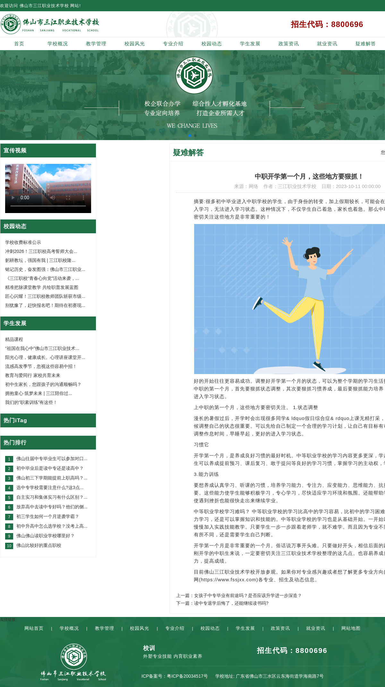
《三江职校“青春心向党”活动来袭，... (42, 278)
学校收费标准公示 (23, 242)
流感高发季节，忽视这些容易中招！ (41, 366)
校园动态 (211, 43)
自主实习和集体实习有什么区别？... (52, 497)
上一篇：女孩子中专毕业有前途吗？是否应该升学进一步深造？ (239, 595)
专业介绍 (173, 43)
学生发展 (250, 43)
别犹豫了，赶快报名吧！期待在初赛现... (45, 305)
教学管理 (96, 43)
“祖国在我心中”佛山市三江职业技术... (42, 348)
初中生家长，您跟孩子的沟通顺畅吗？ (43, 384)
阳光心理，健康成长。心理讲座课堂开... (45, 357)
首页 (19, 43)
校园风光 (134, 43)
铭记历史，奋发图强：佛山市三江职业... (45, 269)
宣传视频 (15, 150)
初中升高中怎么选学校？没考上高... (52, 526)
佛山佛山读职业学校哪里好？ (45, 535)
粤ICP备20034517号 (187, 676)
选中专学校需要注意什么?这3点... (49, 487)
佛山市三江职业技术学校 (44, 5)
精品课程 (14, 339)
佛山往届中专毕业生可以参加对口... (52, 458)
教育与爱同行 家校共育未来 (32, 375)
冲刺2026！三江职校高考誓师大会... (41, 251)
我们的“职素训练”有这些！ (31, 402)
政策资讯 (288, 43)
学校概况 (57, 43)
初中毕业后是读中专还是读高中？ (50, 468)
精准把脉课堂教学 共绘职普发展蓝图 (41, 287)
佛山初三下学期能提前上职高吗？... (52, 477)
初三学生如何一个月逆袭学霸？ (47, 516)
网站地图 (351, 628)
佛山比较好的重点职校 (38, 545)
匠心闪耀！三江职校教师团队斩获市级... (45, 296)
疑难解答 (365, 43)
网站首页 (34, 628)
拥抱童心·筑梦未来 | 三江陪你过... (38, 393)
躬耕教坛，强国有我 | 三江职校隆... (40, 260)
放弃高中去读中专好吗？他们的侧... (52, 506)
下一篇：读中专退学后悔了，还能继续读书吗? (222, 603)
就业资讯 (327, 43)
